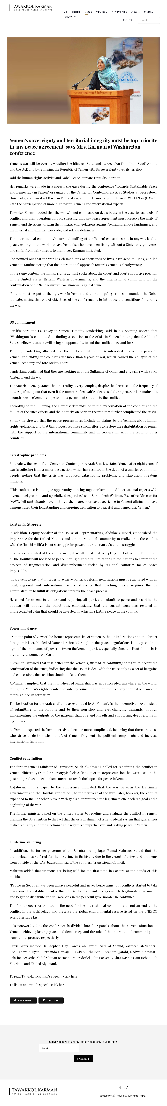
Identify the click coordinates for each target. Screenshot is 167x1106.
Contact (69, 17)
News (88, 12)
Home (63, 12)
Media (148, 12)
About (76, 12)
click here (70, 976)
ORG (134, 12)
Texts (100, 12)
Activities (119, 12)
